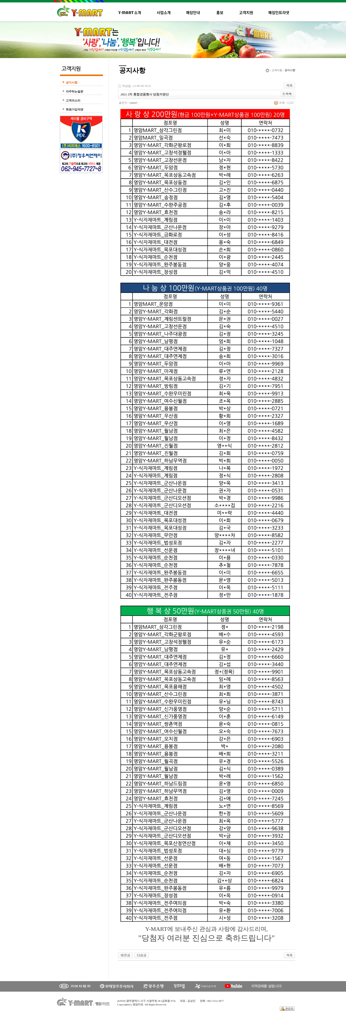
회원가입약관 (74, 109)
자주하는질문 (74, 91)
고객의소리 (73, 100)
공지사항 (71, 82)
